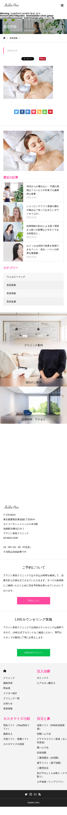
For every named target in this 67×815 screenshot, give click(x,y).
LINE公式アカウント (33, 652)
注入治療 (43, 671)
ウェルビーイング (16, 276)
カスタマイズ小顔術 (13, 744)
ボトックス (42, 678)
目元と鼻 (43, 718)
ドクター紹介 (10, 693)
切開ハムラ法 (44, 733)
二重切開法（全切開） (48, 757)
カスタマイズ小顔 (16, 718)
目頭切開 (41, 752)
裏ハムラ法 (42, 747)
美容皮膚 (11, 301)
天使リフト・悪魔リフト (16, 739)
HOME (4, 671)
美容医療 (11, 285)
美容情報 (11, 293)
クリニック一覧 (11, 698)
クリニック (9, 678)
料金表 (6, 688)
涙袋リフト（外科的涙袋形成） (51, 727)
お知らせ (8, 703)
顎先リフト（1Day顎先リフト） (16, 727)
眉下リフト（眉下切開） (49, 763)
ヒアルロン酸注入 (46, 683)
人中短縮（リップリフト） (51, 781)
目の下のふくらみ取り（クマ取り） (52, 775)
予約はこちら (34, 600)
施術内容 (8, 683)
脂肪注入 (8, 733)
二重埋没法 (42, 768)
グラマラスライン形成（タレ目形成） (52, 741)
